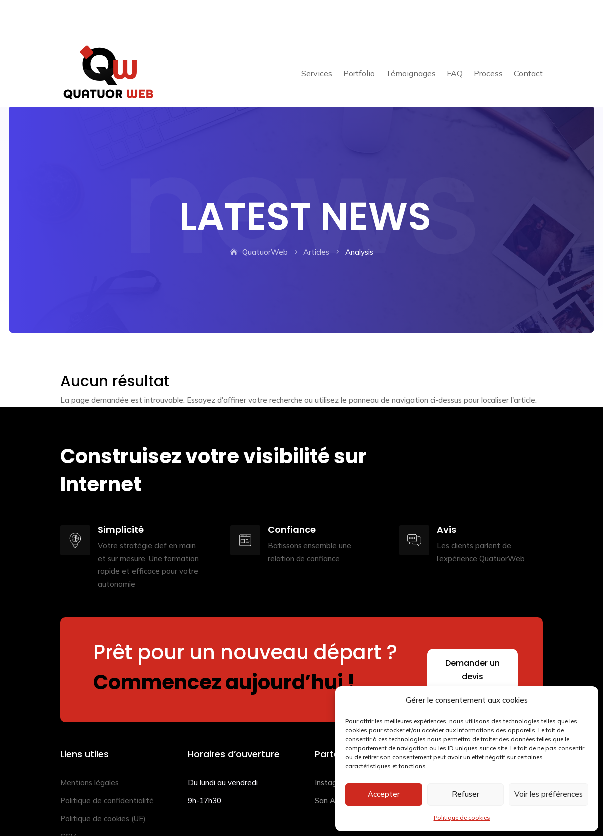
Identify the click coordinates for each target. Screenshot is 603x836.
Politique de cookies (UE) (103, 783)
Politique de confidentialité (107, 765)
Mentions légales (89, 747)
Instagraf (331, 747)
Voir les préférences (548, 794)
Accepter (384, 794)
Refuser (465, 794)
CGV (68, 801)
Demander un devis (472, 634)
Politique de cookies (462, 817)
